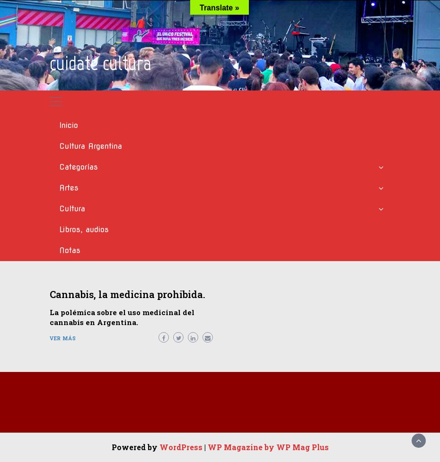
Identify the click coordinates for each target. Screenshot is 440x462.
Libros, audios (84, 229)
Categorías (78, 167)
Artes (69, 187)
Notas (69, 250)
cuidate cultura (100, 63)
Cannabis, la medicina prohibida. (127, 294)
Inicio (68, 125)
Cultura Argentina (90, 146)
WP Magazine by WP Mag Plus (268, 447)
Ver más (63, 338)
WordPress (180, 447)
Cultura (72, 208)
